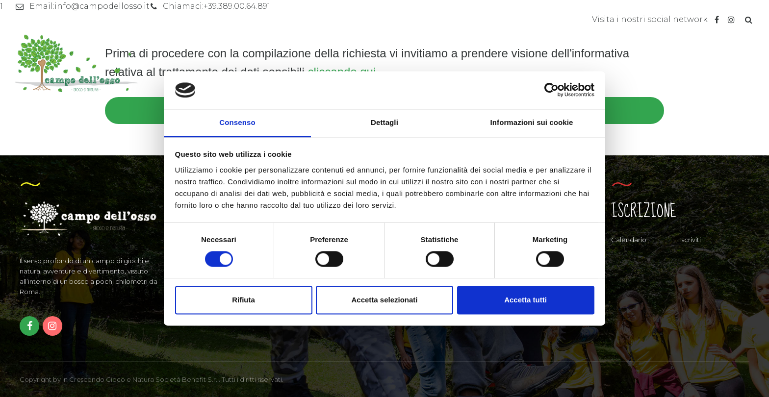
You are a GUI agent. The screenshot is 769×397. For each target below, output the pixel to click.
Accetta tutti (525, 300)
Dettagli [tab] (384, 122)
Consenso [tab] (237, 122)
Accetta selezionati (384, 300)
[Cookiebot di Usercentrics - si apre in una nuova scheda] (551, 90)
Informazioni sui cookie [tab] (531, 122)
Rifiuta (243, 300)
